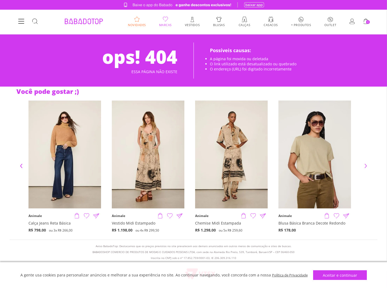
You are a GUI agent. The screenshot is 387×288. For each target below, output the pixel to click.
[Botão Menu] (21, 22)
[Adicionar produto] (77, 216)
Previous (21, 166)
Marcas (165, 25)
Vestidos (192, 25)
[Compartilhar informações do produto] (96, 216)
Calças (244, 25)
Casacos (271, 25)
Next (366, 166)
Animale (35, 216)
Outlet (330, 25)
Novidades (137, 25)
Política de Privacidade (290, 275)
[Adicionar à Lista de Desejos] (86, 216)
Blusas (219, 25)
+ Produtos (301, 25)
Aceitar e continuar (342, 275)
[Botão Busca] (35, 22)
